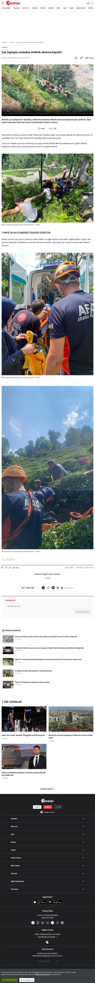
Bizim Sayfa (15, 866)
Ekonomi (14, 826)
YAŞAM (71, 8)
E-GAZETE (37, 807)
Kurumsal (14, 889)
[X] (43, 587)
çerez (37, 972)
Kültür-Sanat (16, 858)
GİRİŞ (88, 3)
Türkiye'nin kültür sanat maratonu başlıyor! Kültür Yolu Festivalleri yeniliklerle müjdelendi (49, 648)
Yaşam (13, 850)
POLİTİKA (43, 8)
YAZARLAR (16, 8)
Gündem (4, 47)
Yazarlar (14, 873)
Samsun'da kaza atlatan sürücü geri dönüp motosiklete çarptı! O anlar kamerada (46, 637)
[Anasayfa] (47, 801)
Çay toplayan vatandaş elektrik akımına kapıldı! (30, 42)
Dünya (13, 842)
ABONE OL (48, 807)
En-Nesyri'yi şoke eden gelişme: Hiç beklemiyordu (33, 671)
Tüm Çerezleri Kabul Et (9, 980)
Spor (12, 834)
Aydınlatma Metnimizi (42, 974)
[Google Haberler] (67, 588)
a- (50, 128)
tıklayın (52, 937)
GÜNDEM (35, 8)
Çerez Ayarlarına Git (27, 980)
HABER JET (91, 8)
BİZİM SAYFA (26, 8)
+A (55, 128)
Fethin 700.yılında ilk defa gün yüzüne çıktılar (32, 682)
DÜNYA (59, 8)
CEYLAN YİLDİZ (10, 560)
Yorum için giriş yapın (82, 612)
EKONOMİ (51, 8)
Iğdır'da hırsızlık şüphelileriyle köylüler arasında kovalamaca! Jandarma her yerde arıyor (48, 659)
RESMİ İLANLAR (80, 8)
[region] (47, 976)
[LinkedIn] (53, 587)
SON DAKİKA (7, 8)
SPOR (65, 8)
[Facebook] (48, 587)
